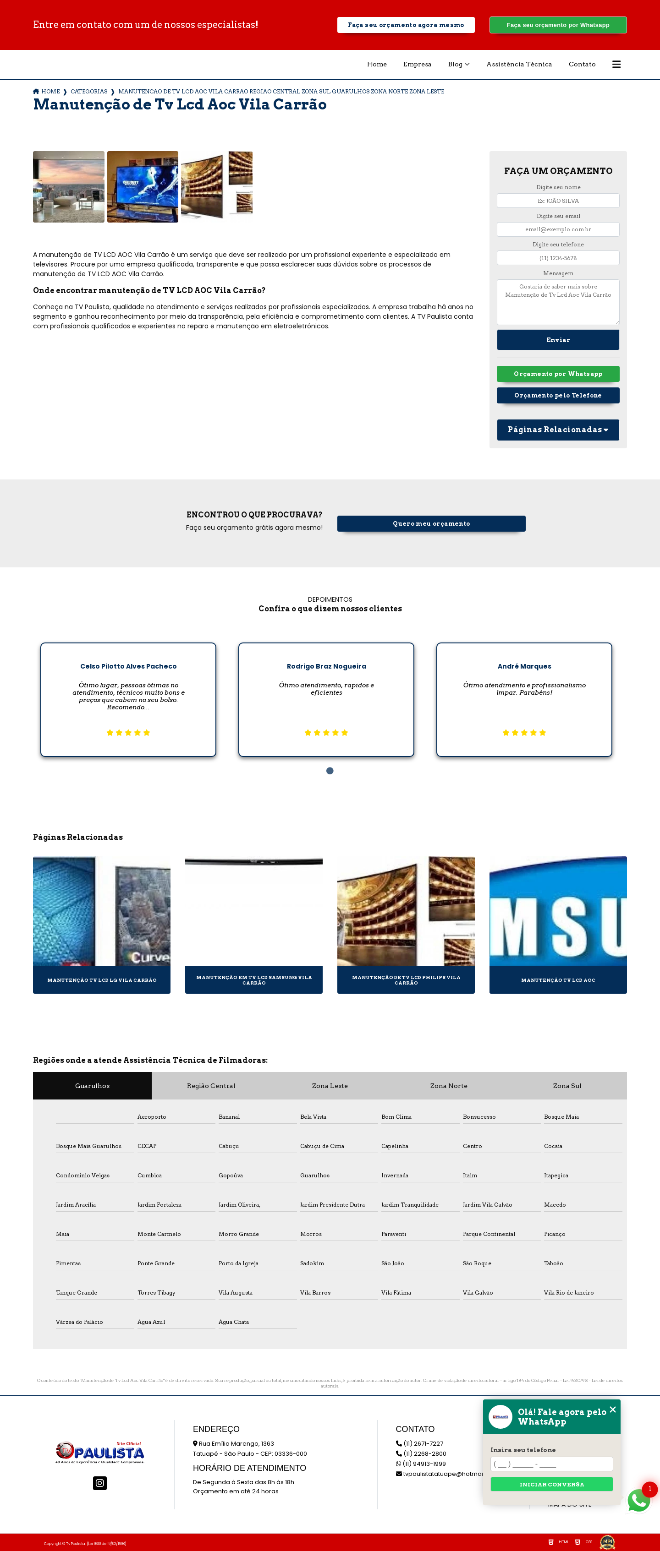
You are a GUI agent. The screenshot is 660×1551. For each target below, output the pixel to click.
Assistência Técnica (519, 64)
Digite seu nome (558, 187)
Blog (455, 64)
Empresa (417, 64)
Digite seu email (558, 215)
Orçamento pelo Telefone (558, 395)
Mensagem (558, 273)
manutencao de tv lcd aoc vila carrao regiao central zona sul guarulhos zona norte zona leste (281, 91)
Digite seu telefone (558, 244)
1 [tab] (330, 771)
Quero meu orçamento (431, 523)
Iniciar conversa (552, 1484)
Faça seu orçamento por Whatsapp (558, 25)
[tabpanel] (128, 692)
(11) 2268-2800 (421, 1453)
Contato (582, 64)
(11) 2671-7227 (419, 1443)
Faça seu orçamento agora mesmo (406, 25)
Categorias (89, 91)
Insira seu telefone (523, 1449)
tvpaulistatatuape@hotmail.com (448, 1473)
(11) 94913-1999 (421, 1463)
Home (377, 64)
